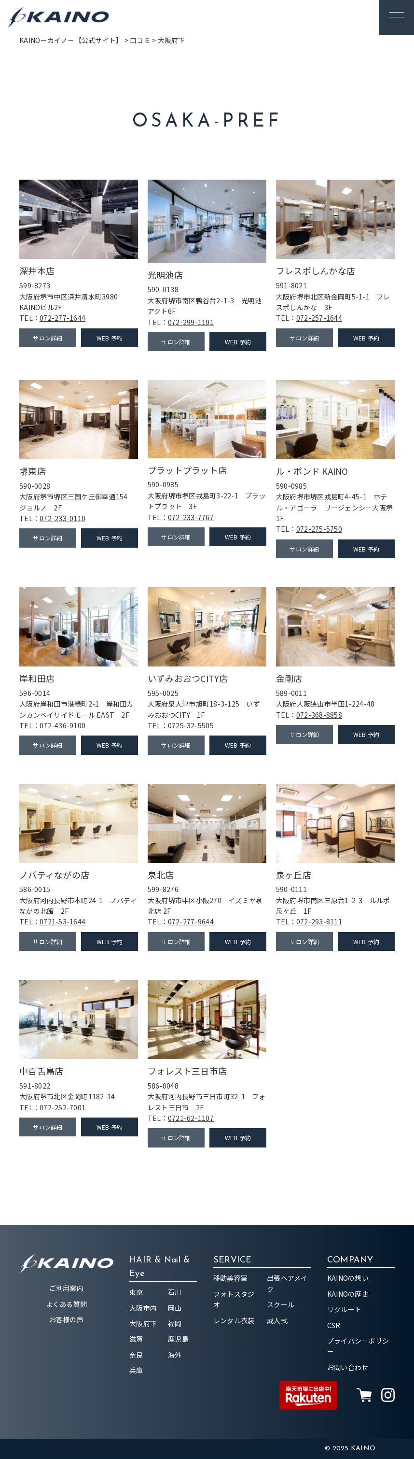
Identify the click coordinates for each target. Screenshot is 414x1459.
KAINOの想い (348, 1278)
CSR (334, 1325)
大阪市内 (143, 1308)
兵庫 (136, 1370)
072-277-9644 (191, 921)
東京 (136, 1292)
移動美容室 (230, 1278)
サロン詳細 (47, 338)
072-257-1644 (319, 318)
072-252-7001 (62, 1107)
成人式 (277, 1320)
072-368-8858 (319, 715)
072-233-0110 (62, 518)
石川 (175, 1292)
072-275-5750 (319, 529)
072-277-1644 (62, 318)
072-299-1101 (191, 322)
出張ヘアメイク (287, 1283)
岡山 (175, 1308)
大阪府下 (143, 1323)
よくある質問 (66, 1304)
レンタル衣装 (234, 1320)
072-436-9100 (62, 725)
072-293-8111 (319, 921)
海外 (175, 1355)
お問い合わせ (348, 1367)
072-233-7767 (191, 517)
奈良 (136, 1355)
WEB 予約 (110, 338)
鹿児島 (178, 1339)
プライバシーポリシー (358, 1346)
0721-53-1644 (62, 921)
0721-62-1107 (191, 1118)
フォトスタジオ (234, 1299)
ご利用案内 (66, 1288)
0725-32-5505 (191, 725)
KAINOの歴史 (348, 1294)
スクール (280, 1304)
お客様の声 (66, 1319)
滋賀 (136, 1339)
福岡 (175, 1323)
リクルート (344, 1309)
